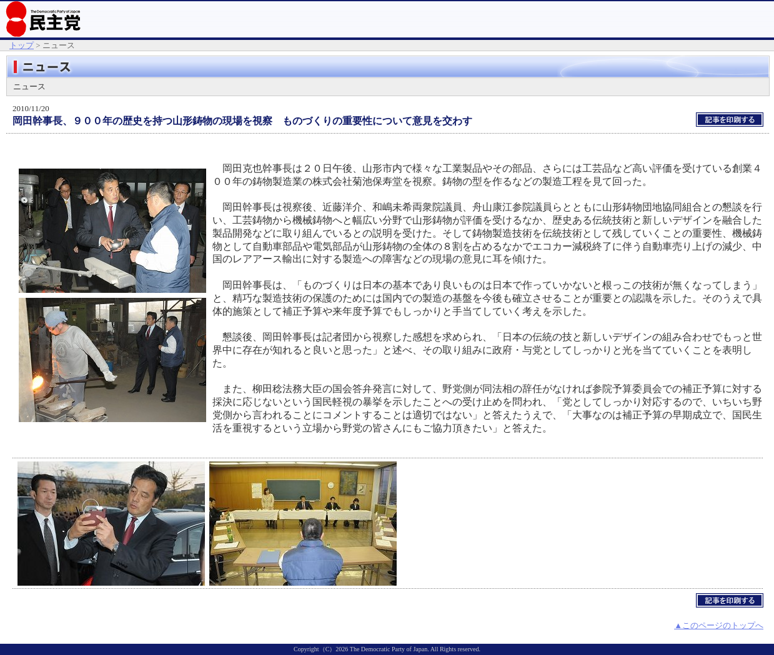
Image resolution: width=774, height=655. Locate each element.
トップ (21, 45)
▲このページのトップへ (718, 625)
